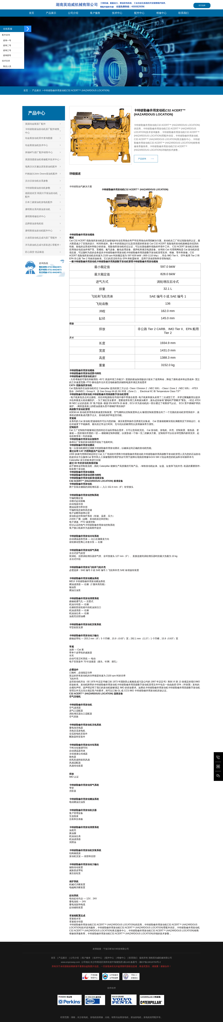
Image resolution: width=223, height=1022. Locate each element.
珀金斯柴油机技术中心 (36, 145)
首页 (25, 90)
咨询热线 (43, 263)
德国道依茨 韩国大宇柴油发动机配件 (41, 195)
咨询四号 (6, 55)
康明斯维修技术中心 (35, 216)
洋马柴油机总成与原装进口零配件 (42, 245)
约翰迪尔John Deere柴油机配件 (41, 173)
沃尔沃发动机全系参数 (36, 181)
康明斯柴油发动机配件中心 (38, 230)
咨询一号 (6, 40)
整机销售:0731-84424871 (50, 267)
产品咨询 (142, 165)
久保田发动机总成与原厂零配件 (41, 238)
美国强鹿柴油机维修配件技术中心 (42, 159)
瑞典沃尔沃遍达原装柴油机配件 (41, 166)
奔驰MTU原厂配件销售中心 (39, 152)
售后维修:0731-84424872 (50, 272)
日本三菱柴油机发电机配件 (38, 202)
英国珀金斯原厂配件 (35, 124)
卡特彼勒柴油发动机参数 (37, 188)
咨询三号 (6, 50)
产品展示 (36, 90)
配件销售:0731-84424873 (50, 270)
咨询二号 (6, 45)
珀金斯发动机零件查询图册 (38, 138)
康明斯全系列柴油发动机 (37, 209)
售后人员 (6, 66)
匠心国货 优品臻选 (34, 252)
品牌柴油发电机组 (34, 223)
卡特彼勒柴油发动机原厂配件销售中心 (42, 131)
